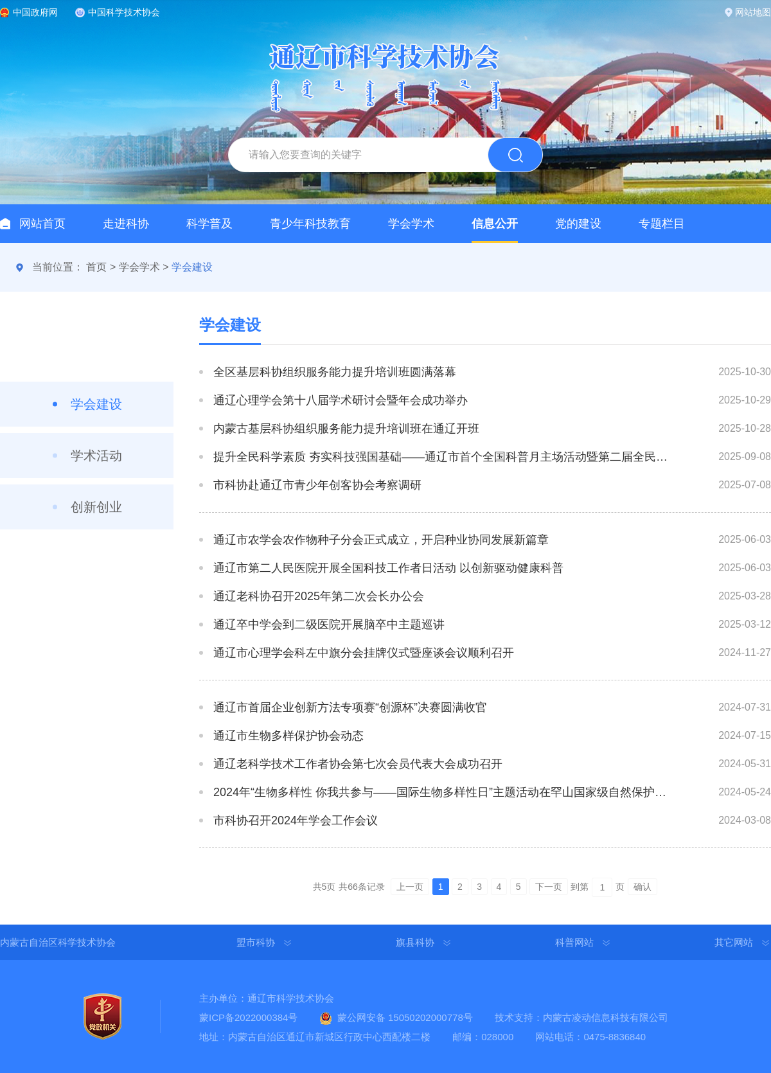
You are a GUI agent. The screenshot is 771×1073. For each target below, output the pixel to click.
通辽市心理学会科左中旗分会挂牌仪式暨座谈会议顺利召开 (363, 652)
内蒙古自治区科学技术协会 (58, 942)
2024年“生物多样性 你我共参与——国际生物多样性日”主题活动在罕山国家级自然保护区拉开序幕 (442, 792)
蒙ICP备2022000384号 (248, 1017)
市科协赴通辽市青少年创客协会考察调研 (317, 485)
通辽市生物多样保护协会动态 (288, 735)
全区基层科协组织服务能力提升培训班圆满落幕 (334, 372)
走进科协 (126, 223)
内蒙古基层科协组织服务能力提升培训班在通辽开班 (346, 428)
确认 (642, 887)
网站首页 (42, 223)
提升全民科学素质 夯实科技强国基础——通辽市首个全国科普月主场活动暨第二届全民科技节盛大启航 (442, 456)
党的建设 (578, 223)
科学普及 (209, 223)
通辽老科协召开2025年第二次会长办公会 (318, 596)
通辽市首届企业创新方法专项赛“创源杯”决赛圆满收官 (350, 707)
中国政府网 (35, 12)
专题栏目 (662, 223)
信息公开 (495, 223)
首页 (96, 267)
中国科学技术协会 (124, 12)
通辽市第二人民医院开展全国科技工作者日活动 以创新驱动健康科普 (388, 568)
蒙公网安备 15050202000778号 (405, 1017)
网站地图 (753, 12)
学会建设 (192, 267)
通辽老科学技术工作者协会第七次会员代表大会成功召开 (357, 764)
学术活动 (96, 455)
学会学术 (411, 223)
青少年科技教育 (310, 223)
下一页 (548, 887)
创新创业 (96, 507)
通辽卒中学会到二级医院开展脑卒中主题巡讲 (329, 624)
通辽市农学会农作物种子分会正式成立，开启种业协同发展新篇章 (381, 539)
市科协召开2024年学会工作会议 (295, 820)
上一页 (409, 887)
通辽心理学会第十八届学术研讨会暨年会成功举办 (340, 400)
